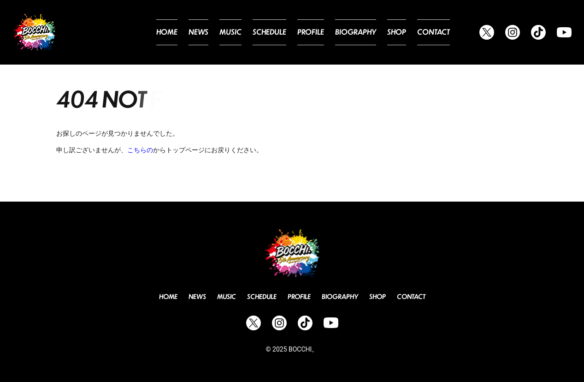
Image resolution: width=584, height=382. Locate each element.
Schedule (286, 32)
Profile (323, 32)
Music (251, 32)
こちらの (140, 150)
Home (192, 32)
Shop (402, 32)
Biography (364, 32)
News (221, 32)
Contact (435, 32)
